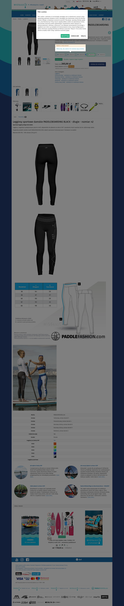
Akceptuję (65, 36)
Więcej (83, 36)
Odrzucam (75, 36)
